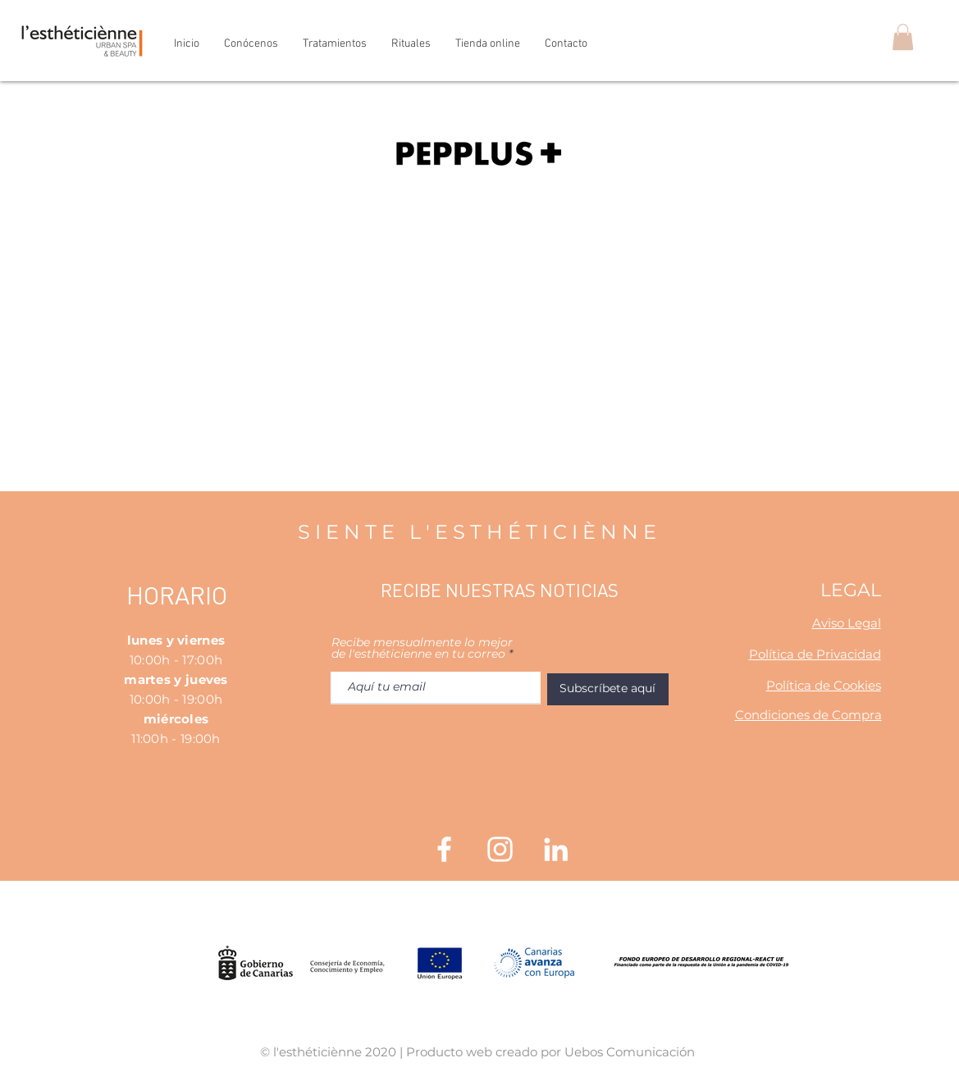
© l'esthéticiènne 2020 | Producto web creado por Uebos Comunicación (477, 1052)
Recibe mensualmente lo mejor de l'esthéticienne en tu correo (422, 647)
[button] (903, 37)
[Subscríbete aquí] (608, 689)
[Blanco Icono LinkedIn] (556, 849)
